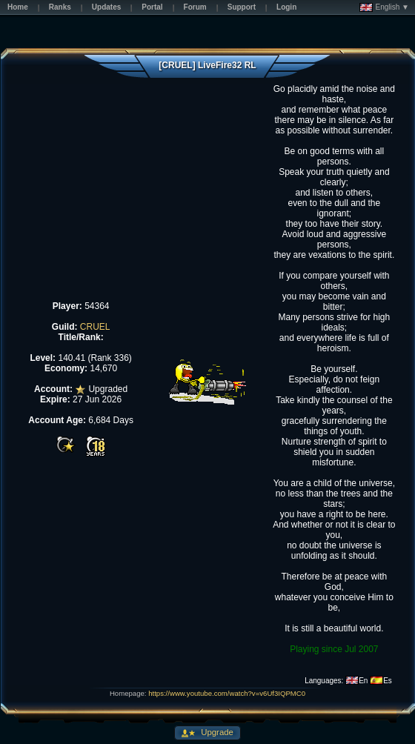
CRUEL (95, 327)
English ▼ (384, 7)
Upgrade (216, 732)
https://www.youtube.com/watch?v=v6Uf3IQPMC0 (226, 693)
